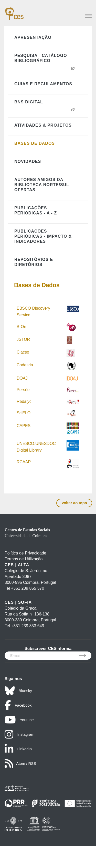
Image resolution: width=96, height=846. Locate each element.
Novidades (27, 161)
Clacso (23, 352)
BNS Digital (28, 102)
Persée (23, 390)
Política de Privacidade (25, 553)
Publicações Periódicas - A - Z (35, 210)
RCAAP (24, 462)
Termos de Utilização (24, 559)
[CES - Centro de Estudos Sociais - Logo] (14, 11)
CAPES (23, 426)
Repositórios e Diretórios (33, 262)
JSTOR (23, 339)
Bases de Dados (34, 143)
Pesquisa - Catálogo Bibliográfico (40, 58)
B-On (22, 326)
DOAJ (22, 378)
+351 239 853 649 (27, 626)
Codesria (25, 365)
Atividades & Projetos (43, 125)
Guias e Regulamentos (43, 84)
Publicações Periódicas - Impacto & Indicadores (43, 236)
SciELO (23, 413)
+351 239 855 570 (27, 588)
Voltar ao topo (74, 503)
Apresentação (32, 37)
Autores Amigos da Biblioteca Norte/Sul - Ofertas (43, 184)
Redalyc (24, 401)
